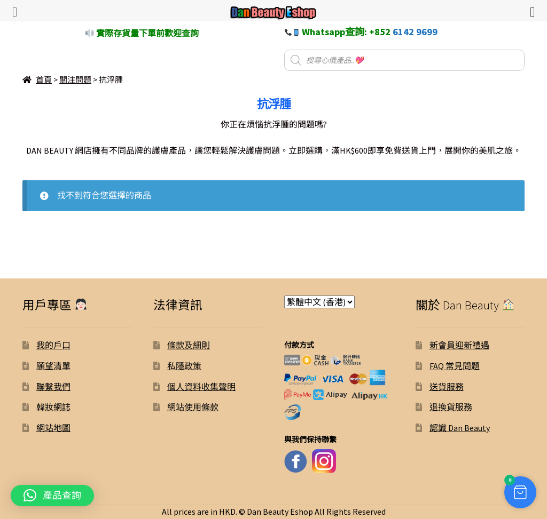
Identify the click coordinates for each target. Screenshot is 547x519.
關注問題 (75, 80)
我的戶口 (53, 345)
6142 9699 (415, 32)
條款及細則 (188, 345)
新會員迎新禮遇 (459, 345)
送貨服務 (446, 386)
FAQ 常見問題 (454, 366)
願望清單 (53, 366)
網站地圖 (53, 427)
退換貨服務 (450, 407)
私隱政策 (184, 366)
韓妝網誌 (53, 407)
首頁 (44, 80)
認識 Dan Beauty (459, 427)
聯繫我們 (53, 386)
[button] (52, 495)
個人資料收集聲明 (201, 386)
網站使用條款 (192, 407)
